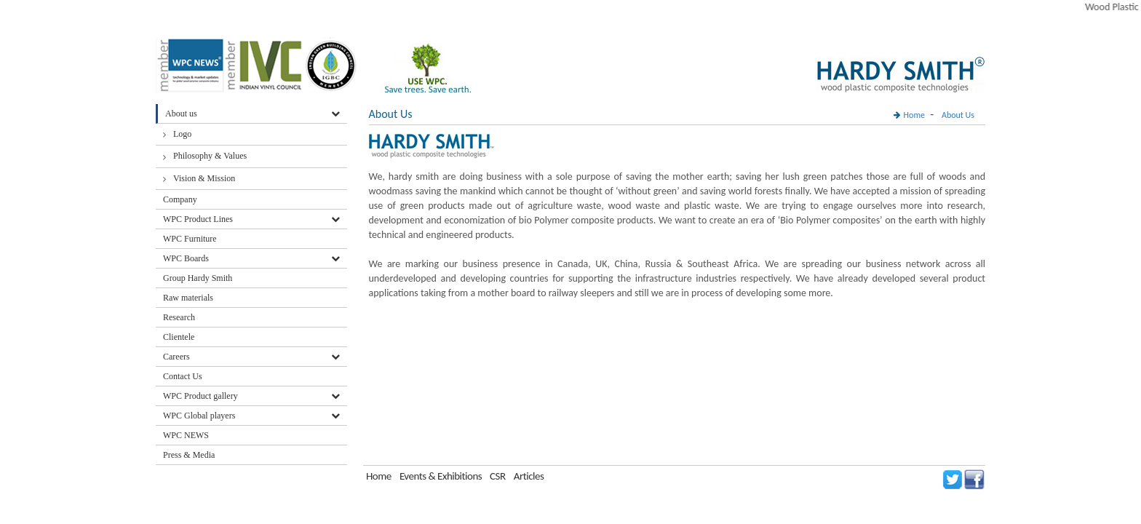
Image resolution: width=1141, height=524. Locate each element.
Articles (529, 476)
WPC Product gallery (200, 396)
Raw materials (188, 298)
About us (181, 113)
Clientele (178, 337)
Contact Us (182, 376)
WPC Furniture (190, 239)
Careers (176, 357)
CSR (498, 476)
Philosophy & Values (210, 156)
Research (179, 317)
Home (914, 115)
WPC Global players (199, 415)
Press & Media (189, 455)
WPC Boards (186, 258)
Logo (182, 134)
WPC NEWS (186, 435)
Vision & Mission (204, 178)
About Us (958, 115)
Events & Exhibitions (441, 476)
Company (180, 199)
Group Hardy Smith (197, 278)
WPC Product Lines (198, 219)
